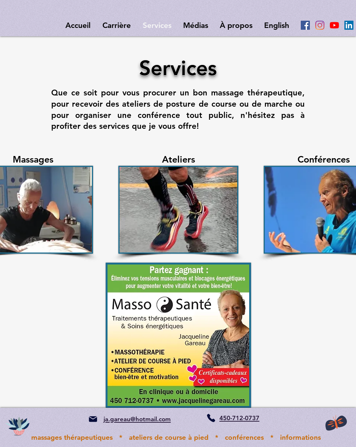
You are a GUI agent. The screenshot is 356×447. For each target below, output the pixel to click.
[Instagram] (319, 25)
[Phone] (211, 418)
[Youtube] (334, 25)
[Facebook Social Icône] (305, 25)
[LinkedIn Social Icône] (348, 25)
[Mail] (93, 419)
